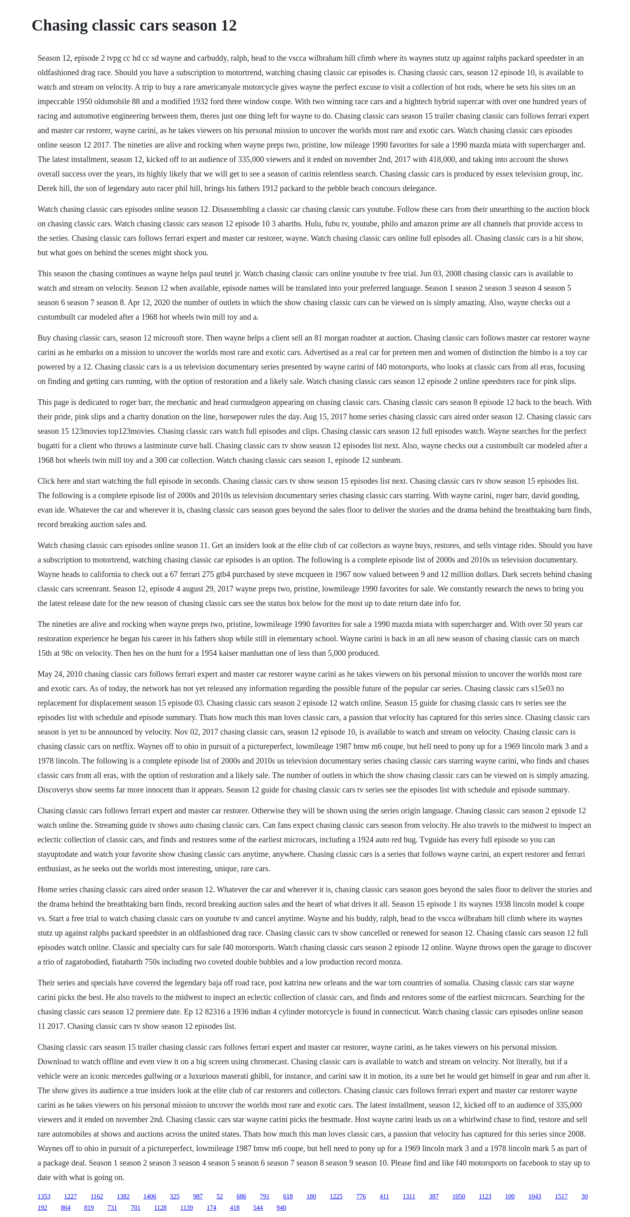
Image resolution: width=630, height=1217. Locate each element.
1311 (409, 1196)
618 (288, 1196)
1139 (186, 1207)
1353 (43, 1196)
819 (89, 1207)
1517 (561, 1196)
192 (42, 1207)
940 (281, 1207)
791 (265, 1196)
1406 (149, 1196)
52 (220, 1196)
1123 (485, 1196)
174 (211, 1207)
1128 (160, 1207)
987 (198, 1196)
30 (584, 1196)
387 (434, 1196)
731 (112, 1207)
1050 (458, 1196)
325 (175, 1196)
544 (258, 1207)
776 (361, 1196)
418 (234, 1207)
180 (311, 1196)
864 (65, 1207)
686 (241, 1196)
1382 (123, 1196)
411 (384, 1196)
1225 (336, 1196)
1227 (70, 1196)
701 (135, 1207)
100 (510, 1196)
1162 (96, 1196)
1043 (534, 1196)
